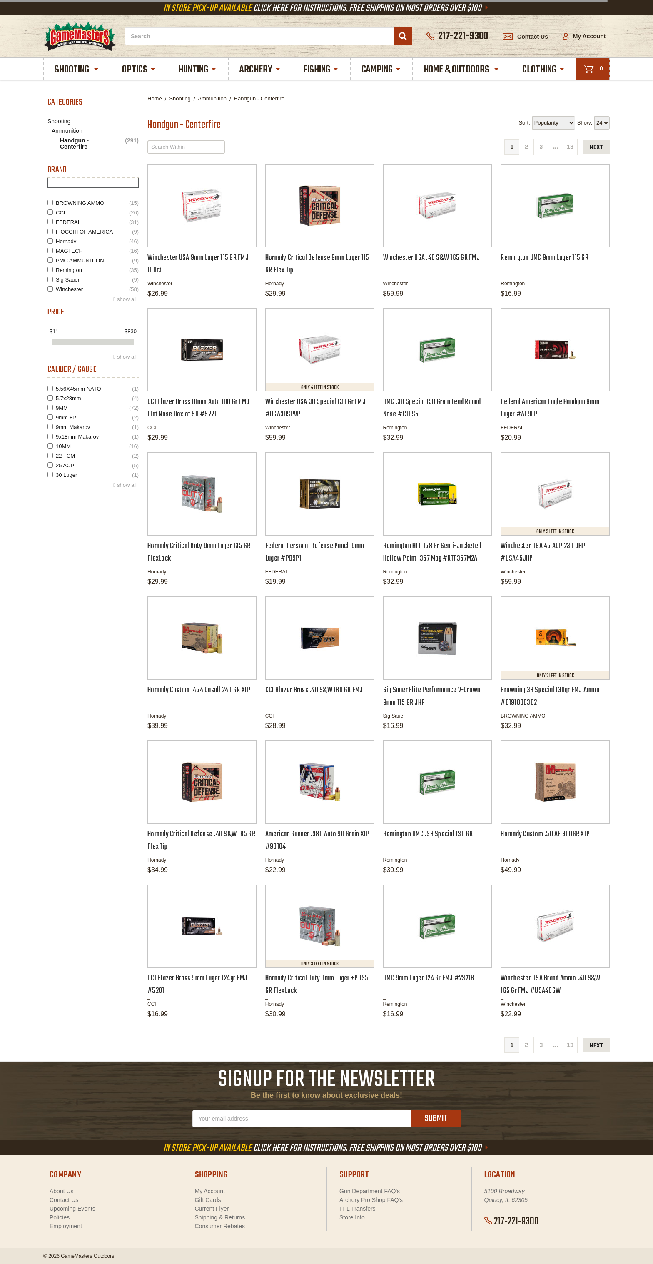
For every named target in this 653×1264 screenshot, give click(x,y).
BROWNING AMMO (97, 203)
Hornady (97, 241)
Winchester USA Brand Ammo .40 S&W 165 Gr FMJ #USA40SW (550, 984)
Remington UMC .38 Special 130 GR (428, 834)
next (596, 147)
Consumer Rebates (220, 1226)
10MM (97, 446)
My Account (584, 36)
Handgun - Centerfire (99, 143)
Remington (97, 270)
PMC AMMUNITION (97, 260)
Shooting (77, 69)
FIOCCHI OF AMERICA (97, 232)
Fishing (321, 69)
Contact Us (525, 36)
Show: (584, 123)
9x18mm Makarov (97, 437)
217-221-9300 (511, 1221)
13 (570, 147)
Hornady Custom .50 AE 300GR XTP (545, 834)
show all (127, 299)
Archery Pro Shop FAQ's (371, 1200)
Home (154, 98)
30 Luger (97, 475)
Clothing (543, 69)
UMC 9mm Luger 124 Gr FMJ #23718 (428, 978)
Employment (66, 1226)
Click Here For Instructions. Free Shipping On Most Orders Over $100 (326, 8)
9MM (97, 408)
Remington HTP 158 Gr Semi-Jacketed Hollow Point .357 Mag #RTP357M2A (432, 552)
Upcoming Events (72, 1208)
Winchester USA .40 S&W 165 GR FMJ (431, 258)
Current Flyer (212, 1208)
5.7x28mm (97, 398)
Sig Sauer (97, 280)
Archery (260, 69)
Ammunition (67, 130)
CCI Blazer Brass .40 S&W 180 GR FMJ (314, 690)
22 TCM (97, 456)
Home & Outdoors (462, 69)
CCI (97, 212)
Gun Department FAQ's (369, 1191)
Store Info (352, 1217)
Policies (60, 1217)
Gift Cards (208, 1200)
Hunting (197, 69)
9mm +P (97, 417)
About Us (62, 1191)
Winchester (97, 289)
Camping (381, 69)
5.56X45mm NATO (97, 389)
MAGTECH (97, 251)
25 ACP (97, 465)
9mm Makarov (97, 427)
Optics (139, 69)
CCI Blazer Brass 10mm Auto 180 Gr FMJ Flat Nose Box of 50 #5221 (198, 408)
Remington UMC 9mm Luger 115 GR (544, 258)
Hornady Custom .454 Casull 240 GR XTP (198, 690)
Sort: (524, 123)
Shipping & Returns (220, 1217)
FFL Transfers (357, 1208)
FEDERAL (97, 222)
